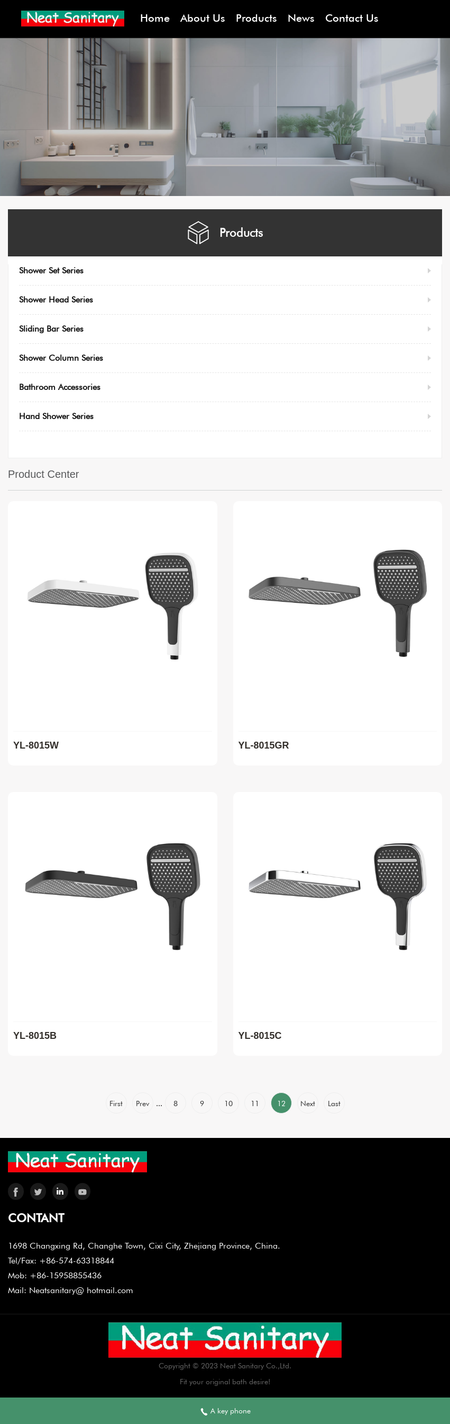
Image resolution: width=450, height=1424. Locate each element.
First (116, 1103)
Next (307, 1103)
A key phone (225, 1411)
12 (281, 1103)
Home (155, 18)
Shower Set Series (51, 270)
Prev (142, 1103)
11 (255, 1103)
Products (256, 18)
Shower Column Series (61, 358)
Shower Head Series (56, 300)
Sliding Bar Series (51, 329)
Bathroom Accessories (59, 387)
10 (228, 1103)
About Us (202, 18)
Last (334, 1103)
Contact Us (352, 18)
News (301, 18)
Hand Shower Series (56, 416)
